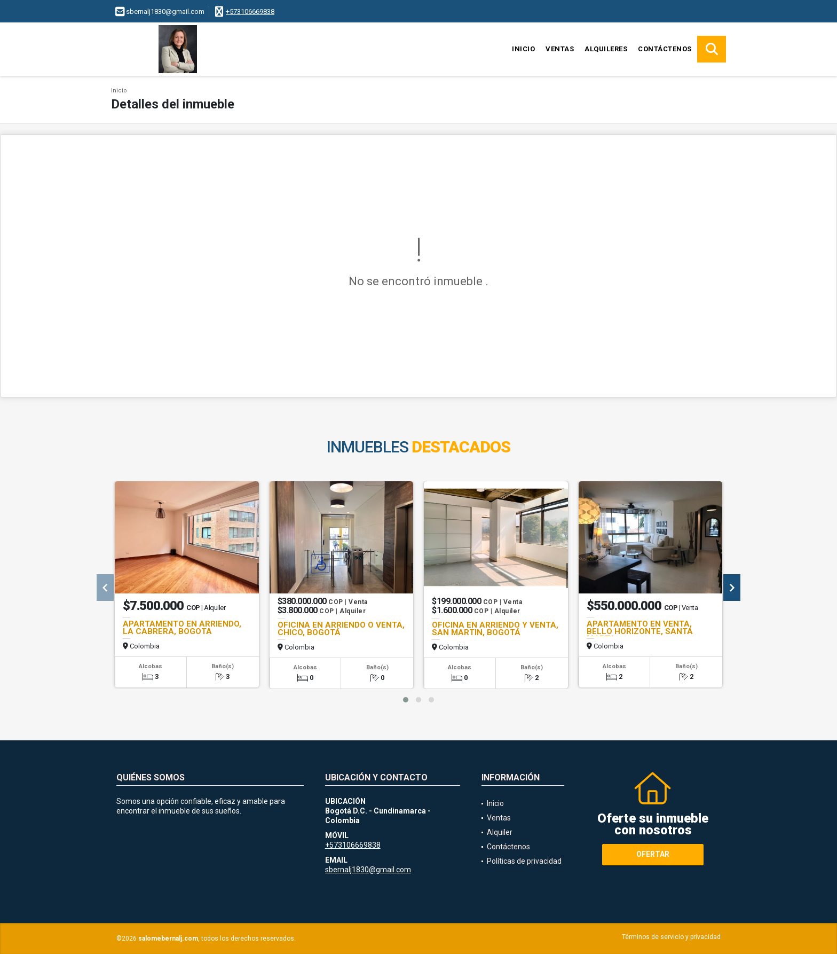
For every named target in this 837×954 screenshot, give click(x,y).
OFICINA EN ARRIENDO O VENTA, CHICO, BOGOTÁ (341, 628)
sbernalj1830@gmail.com (368, 869)
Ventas (560, 49)
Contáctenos (665, 49)
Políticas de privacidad (524, 861)
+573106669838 (250, 11)
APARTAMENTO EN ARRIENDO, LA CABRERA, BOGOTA (182, 627)
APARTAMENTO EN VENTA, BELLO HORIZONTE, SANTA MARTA (640, 631)
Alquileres (606, 49)
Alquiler (499, 832)
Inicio (523, 49)
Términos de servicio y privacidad (671, 937)
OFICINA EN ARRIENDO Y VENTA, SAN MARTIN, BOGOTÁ (495, 628)
